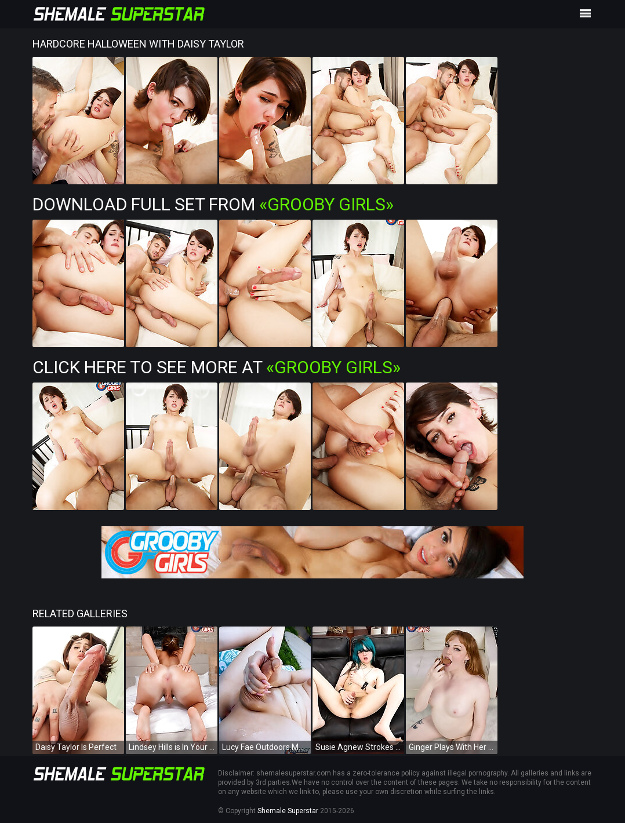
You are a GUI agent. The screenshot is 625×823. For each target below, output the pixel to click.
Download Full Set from (213, 204)
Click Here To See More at (216, 367)
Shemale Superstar (287, 811)
